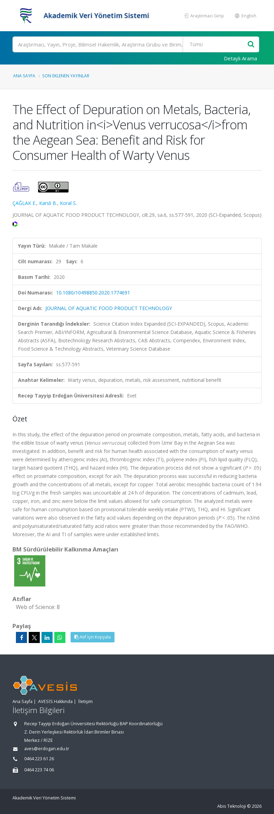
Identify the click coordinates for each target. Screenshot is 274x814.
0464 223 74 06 (39, 770)
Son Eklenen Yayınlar (65, 75)
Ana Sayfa (24, 75)
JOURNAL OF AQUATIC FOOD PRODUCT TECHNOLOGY (108, 308)
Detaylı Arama (240, 58)
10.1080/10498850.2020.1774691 (93, 292)
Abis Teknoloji (231, 806)
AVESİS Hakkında (55, 701)
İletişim (85, 701)
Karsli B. (48, 203)
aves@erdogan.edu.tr (46, 749)
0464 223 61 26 (39, 759)
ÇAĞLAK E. (24, 203)
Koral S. (68, 203)
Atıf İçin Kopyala (92, 637)
